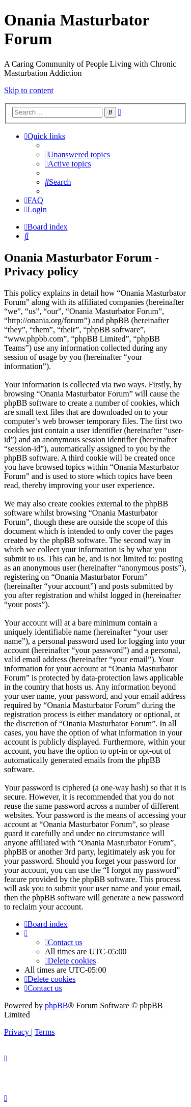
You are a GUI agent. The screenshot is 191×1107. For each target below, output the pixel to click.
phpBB (56, 1005)
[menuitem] (77, 154)
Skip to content (28, 90)
